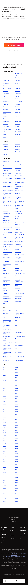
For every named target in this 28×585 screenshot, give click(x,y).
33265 (16, 493)
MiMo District (6, 293)
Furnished (5, 154)
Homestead (17, 129)
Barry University (6, 313)
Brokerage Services (9, 556)
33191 (16, 461)
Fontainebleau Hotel (19, 234)
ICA (4, 268)
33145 (4, 406)
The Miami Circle (19, 190)
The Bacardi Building (7, 227)
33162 (16, 425)
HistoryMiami (6, 273)
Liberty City (5, 91)
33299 (16, 501)
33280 (4, 498)
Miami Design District (20, 164)
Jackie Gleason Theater (8, 241)
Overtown (17, 96)
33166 (16, 430)
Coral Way (17, 80)
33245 (16, 485)
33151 (16, 411)
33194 (4, 467)
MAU (16, 348)
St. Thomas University (7, 329)
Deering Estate (18, 173)
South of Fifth (18, 131)
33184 (4, 453)
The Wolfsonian (18, 270)
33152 (4, 414)
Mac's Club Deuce (19, 241)
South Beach (5, 124)
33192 (4, 464)
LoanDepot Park (6, 257)
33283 (16, 498)
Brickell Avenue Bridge (8, 190)
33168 (16, 432)
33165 (4, 430)
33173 (16, 438)
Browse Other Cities (14, 50)
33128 (4, 385)
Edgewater (5, 85)
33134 (4, 393)
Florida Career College (20, 336)
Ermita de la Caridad (7, 178)
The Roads (17, 99)
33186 (4, 456)
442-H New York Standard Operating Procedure (10, 553)
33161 (4, 425)
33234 (4, 480)
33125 (16, 380)
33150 (4, 411)
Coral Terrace (6, 126)
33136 (4, 396)
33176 (4, 443)
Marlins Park (18, 168)
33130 (4, 388)
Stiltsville (17, 249)
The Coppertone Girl (7, 232)
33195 (16, 467)
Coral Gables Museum (20, 273)
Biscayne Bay (18, 211)
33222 (16, 475)
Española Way (18, 301)
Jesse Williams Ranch (7, 186)
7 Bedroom (5, 151)
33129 (16, 385)
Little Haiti (17, 91)
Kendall (4, 137)
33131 (16, 388)
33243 (4, 485)
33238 (16, 480)
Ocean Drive (17, 288)
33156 (4, 419)
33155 (16, 417)
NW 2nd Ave (5, 303)
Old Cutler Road (18, 296)
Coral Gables (18, 118)
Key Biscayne (6, 121)
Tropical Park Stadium (20, 254)
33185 (16, 453)
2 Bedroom (17, 144)
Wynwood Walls (6, 161)
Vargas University (6, 345)
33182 (4, 451)
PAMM (16, 264)
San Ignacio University (8, 342)
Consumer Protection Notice (19, 556)
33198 (4, 472)
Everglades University (19, 356)
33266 (4, 496)
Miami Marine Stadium (8, 244)
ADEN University (19, 360)
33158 (4, 422)
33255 (16, 488)
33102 (16, 367)
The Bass (17, 268)
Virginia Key (5, 104)
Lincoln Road (6, 296)
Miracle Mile (5, 301)
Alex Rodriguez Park (19, 261)
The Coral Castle (18, 232)
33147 (4, 409)
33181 (16, 448)
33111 (4, 372)
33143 (4, 404)
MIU (16, 320)
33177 (16, 443)
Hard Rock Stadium (7, 173)
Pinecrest (17, 126)
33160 (16, 422)
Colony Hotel (18, 229)
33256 (4, 490)
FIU (4, 317)
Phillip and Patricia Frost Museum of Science (19, 207)
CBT (16, 329)
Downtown (17, 83)
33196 (4, 469)
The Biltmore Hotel (7, 205)
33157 (16, 419)
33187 (16, 456)
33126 (4, 383)
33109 (16, 369)
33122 (16, 377)
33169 (4, 435)
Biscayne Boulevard (19, 293)
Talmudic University (19, 345)
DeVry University (19, 352)
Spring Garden (6, 116)
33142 (16, 401)
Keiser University (6, 360)
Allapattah (5, 73)
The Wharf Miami (7, 175)
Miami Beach (18, 193)
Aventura (5, 134)
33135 (16, 393)
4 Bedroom (17, 146)
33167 (4, 432)
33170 (16, 435)
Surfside (4, 131)
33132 (4, 390)
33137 (16, 396)
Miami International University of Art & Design (7, 321)
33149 (16, 409)
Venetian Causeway (7, 182)
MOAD (4, 270)
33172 (4, 438)
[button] (27, 2)
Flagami (17, 85)
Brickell (4, 77)
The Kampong (18, 218)
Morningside (18, 112)
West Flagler (17, 104)
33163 (4, 427)
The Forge (5, 237)
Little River (17, 109)
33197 (16, 469)
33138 (4, 398)
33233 (16, 477)
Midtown (5, 96)
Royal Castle (5, 249)
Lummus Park (18, 93)
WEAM (4, 288)
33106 (4, 369)
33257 (16, 490)
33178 (4, 446)
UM (16, 310)
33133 (16, 390)
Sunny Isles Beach (7, 129)
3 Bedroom (5, 146)
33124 (4, 380)
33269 (16, 496)
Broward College (6, 336)
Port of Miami (6, 170)
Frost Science (18, 276)
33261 (4, 493)
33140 (16, 398)
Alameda (17, 116)
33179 (16, 446)
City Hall (17, 216)
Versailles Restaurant (7, 252)
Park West (5, 99)
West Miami (17, 124)
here (16, 552)
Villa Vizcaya (18, 252)
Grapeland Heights (7, 88)
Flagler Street (18, 290)
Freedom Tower (6, 213)
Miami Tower (18, 244)
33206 (4, 475)
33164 (16, 427)
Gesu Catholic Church (19, 175)
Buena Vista (17, 77)
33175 (16, 440)
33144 (16, 404)
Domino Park (6, 234)
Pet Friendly (17, 151)
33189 (16, 459)
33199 (16, 472)
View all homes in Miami (14, 45)
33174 (4, 440)
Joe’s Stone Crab (18, 213)
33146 (16, 406)
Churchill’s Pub (6, 229)
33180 (4, 448)
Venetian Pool (6, 222)
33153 (16, 414)
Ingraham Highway (7, 298)
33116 (16, 375)
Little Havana (6, 93)
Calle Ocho (17, 170)
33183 (16, 451)
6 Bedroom (17, 149)
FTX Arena (5, 254)
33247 (4, 488)
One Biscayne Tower (19, 246)
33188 (4, 459)
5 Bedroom (5, 149)
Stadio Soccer (6, 261)
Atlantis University (19, 338)
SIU (16, 342)
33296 (4, 501)
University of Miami (7, 310)
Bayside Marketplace (7, 168)
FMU (16, 325)
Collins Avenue (6, 290)
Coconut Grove (6, 80)
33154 (4, 417)
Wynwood (5, 106)
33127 (16, 383)
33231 (4, 477)
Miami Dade (17, 317)
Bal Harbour (5, 118)
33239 (4, 482)
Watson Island (6, 109)
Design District (6, 83)
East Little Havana (19, 106)
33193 (16, 464)
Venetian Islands (18, 101)
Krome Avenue (18, 298)
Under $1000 (5, 144)
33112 (16, 372)
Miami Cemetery (6, 216)
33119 (4, 377)
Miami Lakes (18, 121)
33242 (16, 482)
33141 (4, 401)
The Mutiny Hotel (6, 246)
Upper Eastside (6, 101)
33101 (4, 367)
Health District (18, 88)
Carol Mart (17, 227)
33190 (4, 461)
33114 (4, 375)
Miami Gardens (18, 134)
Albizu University (19, 332)
